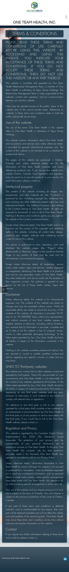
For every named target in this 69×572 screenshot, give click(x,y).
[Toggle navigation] (34, 17)
